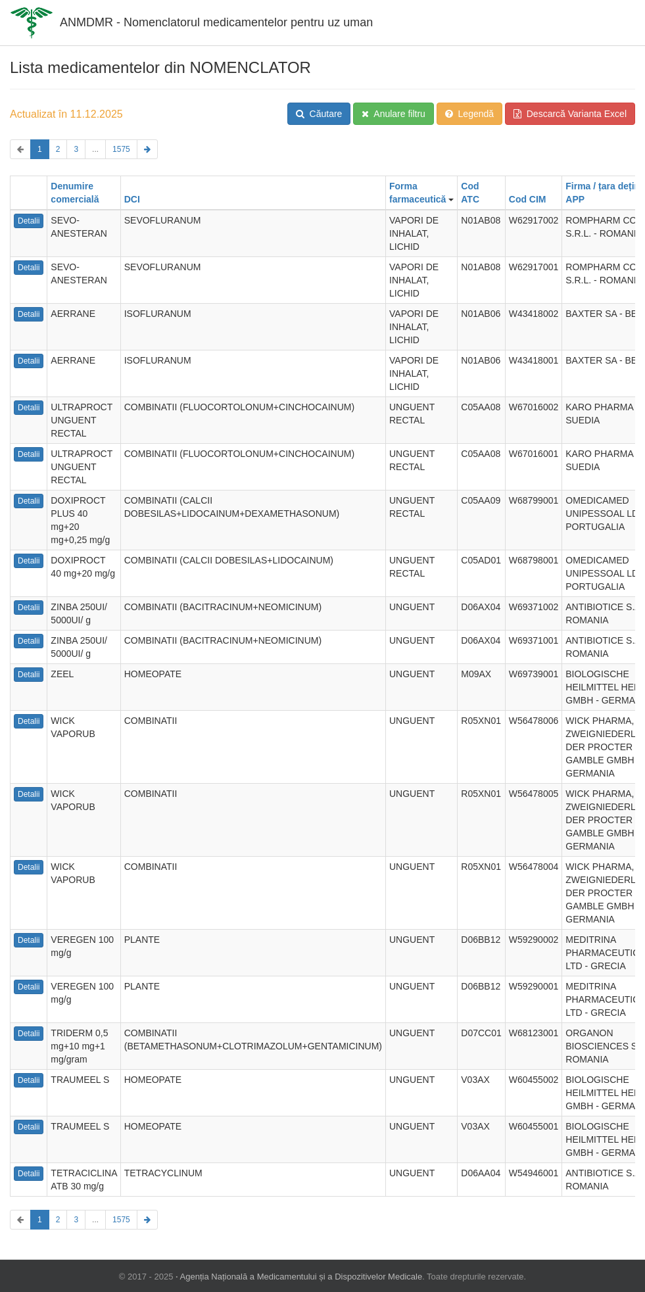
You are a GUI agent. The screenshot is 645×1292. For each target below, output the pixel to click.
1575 (121, 149)
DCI (132, 199)
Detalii (28, 221)
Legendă (469, 113)
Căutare (319, 113)
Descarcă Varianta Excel (570, 113)
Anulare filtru (393, 113)
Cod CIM (527, 199)
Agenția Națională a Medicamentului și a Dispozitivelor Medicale (301, 1276)
